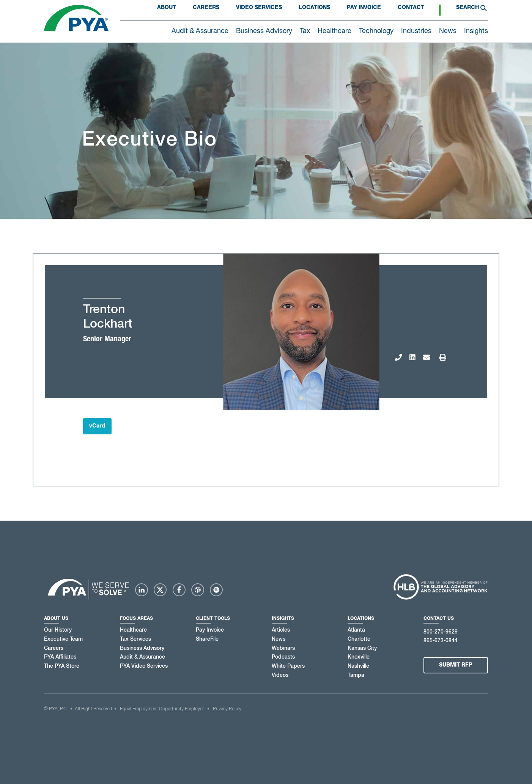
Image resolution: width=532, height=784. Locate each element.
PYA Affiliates (60, 657)
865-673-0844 (440, 640)
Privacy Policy (227, 709)
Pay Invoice (210, 630)
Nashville (358, 666)
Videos (280, 675)
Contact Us (438, 618)
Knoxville (359, 657)
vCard (97, 426)
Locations (314, 7)
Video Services (259, 7)
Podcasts (283, 657)
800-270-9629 (440, 632)
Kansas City (362, 648)
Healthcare (133, 630)
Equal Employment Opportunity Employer (162, 709)
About (166, 7)
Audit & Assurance (142, 657)
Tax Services (135, 639)
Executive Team (63, 639)
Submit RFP (455, 665)
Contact (411, 7)
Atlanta (356, 630)
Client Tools (213, 618)
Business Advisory (142, 648)
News (278, 639)
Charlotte (359, 639)
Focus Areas (136, 618)
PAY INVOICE (364, 7)
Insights (283, 618)
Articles (281, 630)
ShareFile (207, 639)
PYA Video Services (144, 666)
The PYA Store (61, 666)
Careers (206, 7)
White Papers (288, 666)
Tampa (356, 675)
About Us (56, 618)
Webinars (283, 648)
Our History (58, 630)
